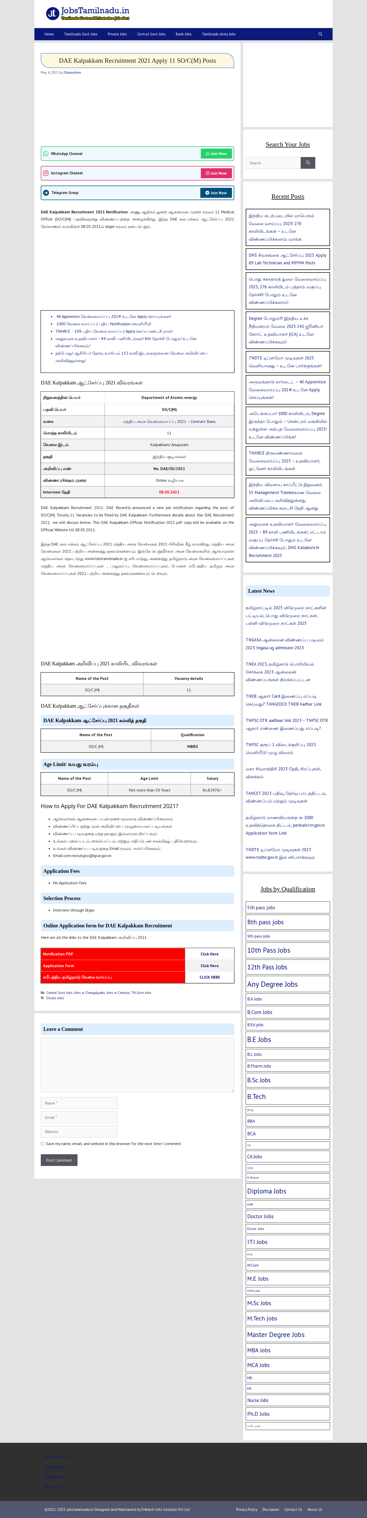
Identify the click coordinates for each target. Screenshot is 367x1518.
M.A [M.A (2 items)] (249, 1254)
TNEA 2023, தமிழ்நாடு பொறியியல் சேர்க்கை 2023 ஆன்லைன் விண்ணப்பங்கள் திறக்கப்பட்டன (280, 671)
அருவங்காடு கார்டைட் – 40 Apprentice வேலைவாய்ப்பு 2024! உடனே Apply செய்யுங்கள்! (287, 389)
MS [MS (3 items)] (249, 1388)
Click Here (210, 953)
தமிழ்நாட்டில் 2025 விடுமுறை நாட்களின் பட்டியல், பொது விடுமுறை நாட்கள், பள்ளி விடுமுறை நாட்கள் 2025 (286, 615)
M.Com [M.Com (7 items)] (253, 1265)
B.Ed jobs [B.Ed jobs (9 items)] (255, 1025)
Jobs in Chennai (118, 992)
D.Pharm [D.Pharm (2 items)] (253, 1177)
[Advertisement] (137, 110)
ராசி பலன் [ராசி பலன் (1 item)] (253, 1426)
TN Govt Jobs (141, 992)
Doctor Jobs (55, 998)
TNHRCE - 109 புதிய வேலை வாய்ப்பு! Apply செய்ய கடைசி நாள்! (114, 331)
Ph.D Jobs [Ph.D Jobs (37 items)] (258, 1413)
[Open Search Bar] (320, 34)
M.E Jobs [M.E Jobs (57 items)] (257, 1278)
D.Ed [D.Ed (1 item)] (250, 1168)
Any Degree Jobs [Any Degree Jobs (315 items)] (272, 984)
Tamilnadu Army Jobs (219, 34)
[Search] (308, 163)
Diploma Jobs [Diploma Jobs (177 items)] (266, 1191)
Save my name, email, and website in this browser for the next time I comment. (114, 1143)
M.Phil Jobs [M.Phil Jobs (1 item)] (253, 1291)
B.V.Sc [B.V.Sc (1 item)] (250, 1110)
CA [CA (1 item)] (249, 1145)
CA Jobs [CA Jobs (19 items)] (254, 1156)
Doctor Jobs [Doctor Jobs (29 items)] (260, 1216)
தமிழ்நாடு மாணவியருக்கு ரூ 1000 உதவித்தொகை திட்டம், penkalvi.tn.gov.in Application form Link (285, 825)
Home (49, 34)
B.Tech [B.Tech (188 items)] (256, 1096)
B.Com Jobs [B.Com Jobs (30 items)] (259, 1012)
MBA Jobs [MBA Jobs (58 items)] (259, 1350)
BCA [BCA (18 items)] (251, 1134)
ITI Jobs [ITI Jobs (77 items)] (257, 1242)
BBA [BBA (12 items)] (251, 1121)
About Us (53, 1487)
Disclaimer (54, 1467)
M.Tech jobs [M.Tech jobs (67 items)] (262, 1318)
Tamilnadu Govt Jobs (81, 34)
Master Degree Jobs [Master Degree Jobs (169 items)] (276, 1334)
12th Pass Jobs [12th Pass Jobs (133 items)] (267, 967)
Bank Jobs (184, 34)
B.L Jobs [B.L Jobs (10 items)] (254, 1054)
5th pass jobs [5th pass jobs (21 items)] (261, 907)
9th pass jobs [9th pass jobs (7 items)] (258, 936)
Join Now (216, 153)
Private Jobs (117, 34)
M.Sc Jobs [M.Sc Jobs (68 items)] (259, 1303)
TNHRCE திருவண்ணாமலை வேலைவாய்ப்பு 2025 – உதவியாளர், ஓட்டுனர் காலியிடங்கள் (284, 460)
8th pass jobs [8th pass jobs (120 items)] (265, 922)
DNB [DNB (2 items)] (250, 1204)
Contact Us (55, 1477)
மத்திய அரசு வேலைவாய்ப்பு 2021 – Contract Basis (169, 421)
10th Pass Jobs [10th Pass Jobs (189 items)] (268, 950)
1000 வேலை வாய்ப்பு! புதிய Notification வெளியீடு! (103, 323)
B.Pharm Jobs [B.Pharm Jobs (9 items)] (259, 1066)
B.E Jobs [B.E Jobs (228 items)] (259, 1039)
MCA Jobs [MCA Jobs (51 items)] (258, 1365)
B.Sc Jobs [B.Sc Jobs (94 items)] (259, 1080)
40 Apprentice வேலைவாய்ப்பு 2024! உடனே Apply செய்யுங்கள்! (113, 316)
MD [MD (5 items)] (249, 1378)
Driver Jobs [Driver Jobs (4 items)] (255, 1228)
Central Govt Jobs (151, 34)
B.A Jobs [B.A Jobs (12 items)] (254, 999)
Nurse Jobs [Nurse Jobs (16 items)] (257, 1400)
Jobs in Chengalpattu (89, 992)
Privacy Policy (57, 1457)
